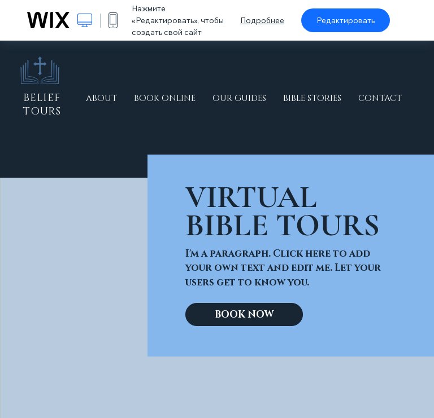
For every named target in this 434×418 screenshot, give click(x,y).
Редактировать (345, 20)
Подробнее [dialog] (262, 20)
